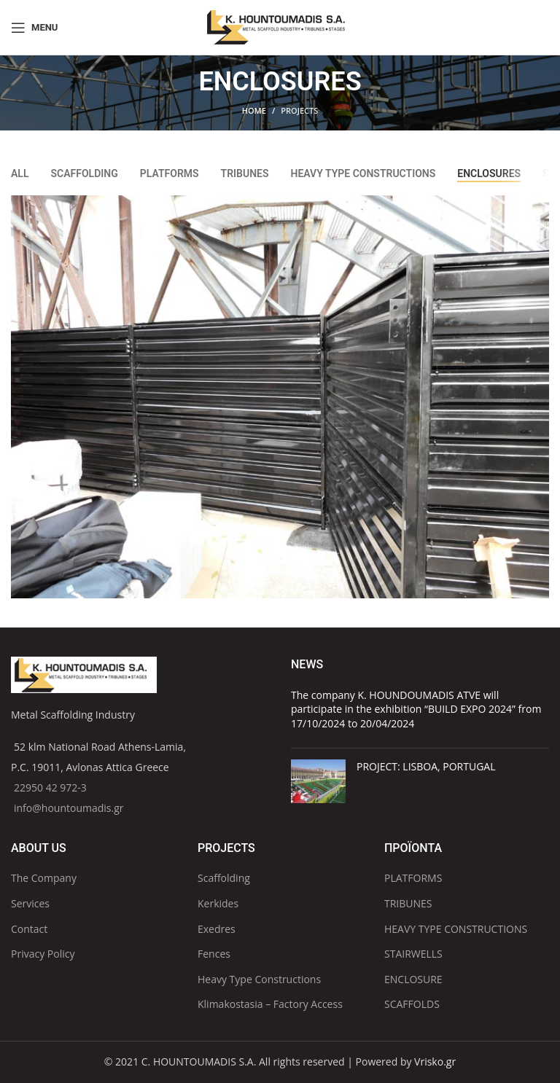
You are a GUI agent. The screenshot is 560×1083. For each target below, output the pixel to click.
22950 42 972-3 (50, 787)
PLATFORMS (413, 878)
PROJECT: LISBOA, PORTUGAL (426, 766)
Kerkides (218, 903)
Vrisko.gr (435, 1061)
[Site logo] (280, 26)
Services (30, 903)
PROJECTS (299, 110)
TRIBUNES (408, 903)
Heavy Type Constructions (259, 979)
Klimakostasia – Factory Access (270, 1004)
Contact (29, 929)
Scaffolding (224, 878)
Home (254, 110)
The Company (44, 878)
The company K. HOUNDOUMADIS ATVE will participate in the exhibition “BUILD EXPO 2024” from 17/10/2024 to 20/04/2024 (416, 709)
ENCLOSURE (413, 979)
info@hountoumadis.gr (69, 808)
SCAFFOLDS (412, 1004)
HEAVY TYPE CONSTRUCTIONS (455, 929)
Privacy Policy (42, 954)
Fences (214, 954)
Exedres (217, 929)
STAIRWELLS (413, 954)
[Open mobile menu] (34, 27)
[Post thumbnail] (318, 781)
